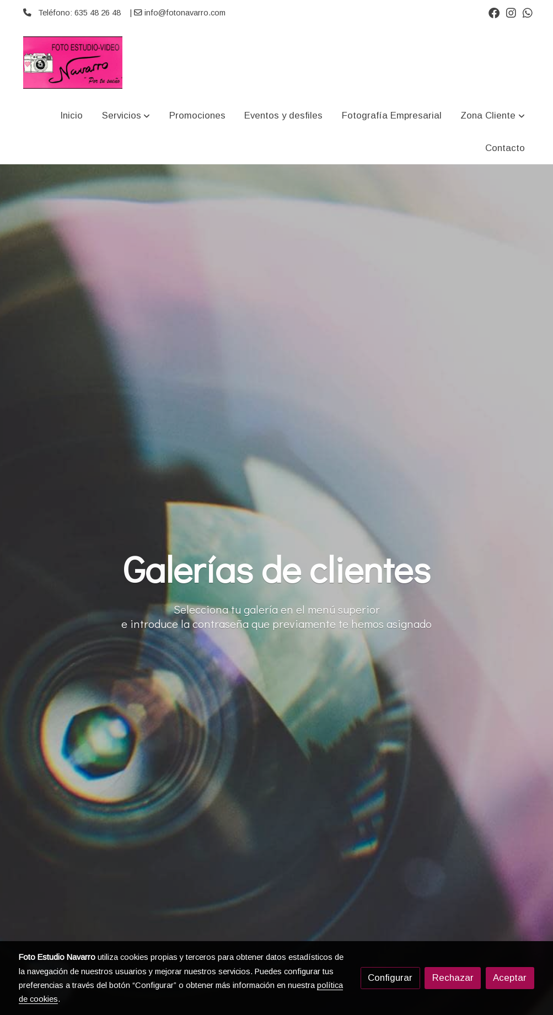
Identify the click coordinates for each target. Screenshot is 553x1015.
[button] (126, 116)
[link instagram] (511, 12)
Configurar (390, 978)
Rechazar (453, 978)
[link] (72, 62)
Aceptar (510, 978)
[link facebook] (494, 12)
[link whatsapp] (528, 12)
